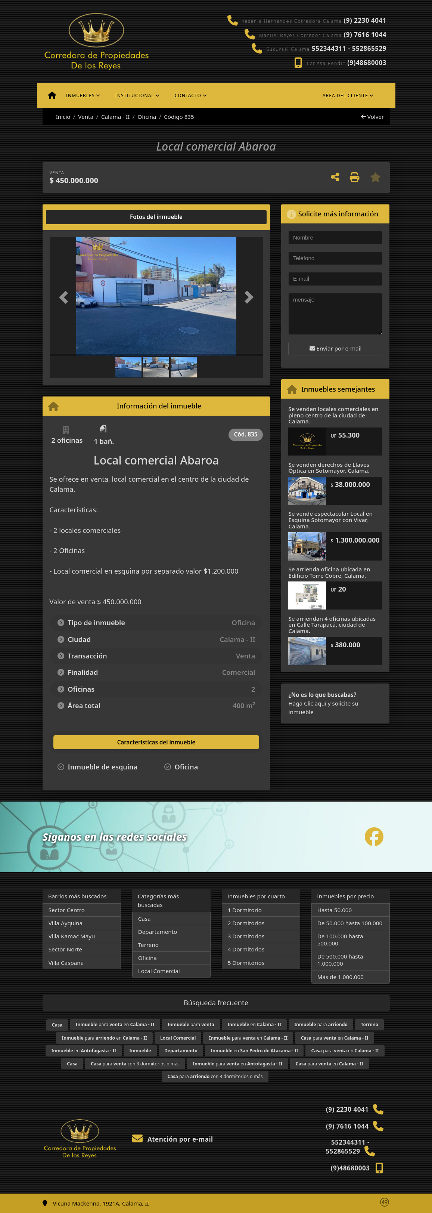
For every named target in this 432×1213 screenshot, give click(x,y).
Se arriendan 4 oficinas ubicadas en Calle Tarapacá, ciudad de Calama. (332, 625)
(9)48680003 (366, 62)
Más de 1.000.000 (340, 977)
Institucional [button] (134, 95)
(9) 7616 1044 (365, 34)
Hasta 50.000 (334, 910)
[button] (66, 297)
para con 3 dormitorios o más (135, 1064)
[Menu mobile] (52, 95)
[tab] (78, 217)
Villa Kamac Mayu (72, 936)
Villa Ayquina (66, 923)
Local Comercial (159, 971)
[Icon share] (374, 836)
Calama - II (115, 116)
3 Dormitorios (246, 936)
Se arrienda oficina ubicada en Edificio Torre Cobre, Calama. (329, 572)
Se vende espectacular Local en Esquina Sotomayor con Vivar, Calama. (330, 520)
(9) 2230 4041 (365, 20)
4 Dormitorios (246, 949)
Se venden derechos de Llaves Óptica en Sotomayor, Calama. (328, 468)
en (254, 1024)
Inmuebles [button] (80, 95)
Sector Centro (67, 910)
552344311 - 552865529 (349, 48)
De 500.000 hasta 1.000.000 (340, 960)
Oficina (146, 116)
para (191, 1024)
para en (115, 1024)
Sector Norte (65, 949)
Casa (144, 918)
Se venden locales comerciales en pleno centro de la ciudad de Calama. (333, 415)
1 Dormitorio (245, 910)
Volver (372, 116)
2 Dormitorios (246, 923)
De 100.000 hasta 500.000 (340, 939)
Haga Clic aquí (307, 703)
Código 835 (179, 116)
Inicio (59, 116)
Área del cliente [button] (345, 95)
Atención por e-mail (172, 1139)
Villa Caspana (66, 962)
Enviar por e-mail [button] (336, 348)
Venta (85, 116)
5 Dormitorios (246, 962)
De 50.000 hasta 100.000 (349, 923)
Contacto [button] (188, 95)
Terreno (148, 944)
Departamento (157, 931)
